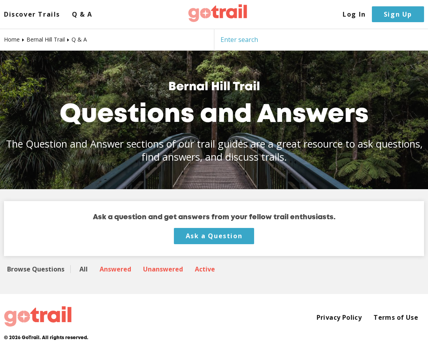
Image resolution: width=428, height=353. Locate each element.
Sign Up (398, 14)
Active (205, 269)
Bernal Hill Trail (45, 39)
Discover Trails (32, 14)
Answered (115, 269)
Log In (354, 14)
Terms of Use (395, 317)
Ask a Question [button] (214, 236)
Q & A (82, 14)
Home (12, 39)
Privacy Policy (339, 317)
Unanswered (163, 269)
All (83, 269)
